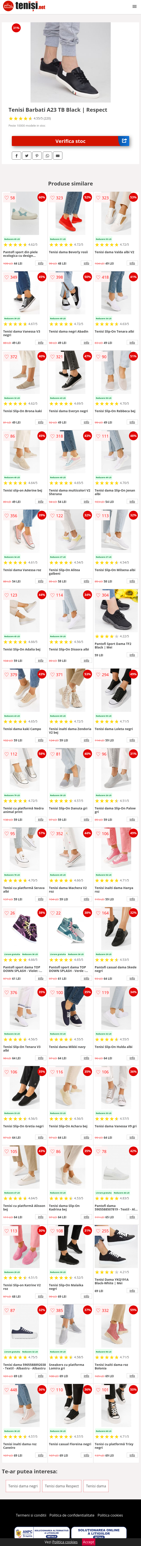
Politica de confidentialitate (71, 1515)
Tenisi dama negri (23, 1486)
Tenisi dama (96, 1486)
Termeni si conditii (31, 1515)
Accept (88, 1542)
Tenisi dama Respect (62, 1486)
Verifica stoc (92, 141)
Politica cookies (110, 1515)
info (40, 263)
